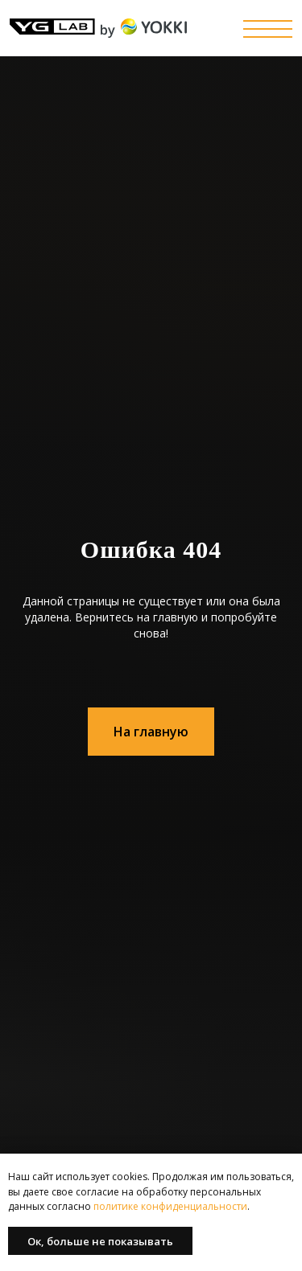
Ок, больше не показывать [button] (100, 1241)
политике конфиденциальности (169, 1206)
